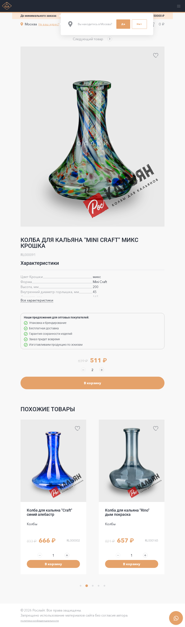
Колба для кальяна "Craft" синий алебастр (49, 512)
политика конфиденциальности (40, 620)
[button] (92, 38)
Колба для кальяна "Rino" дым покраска (127, 512)
